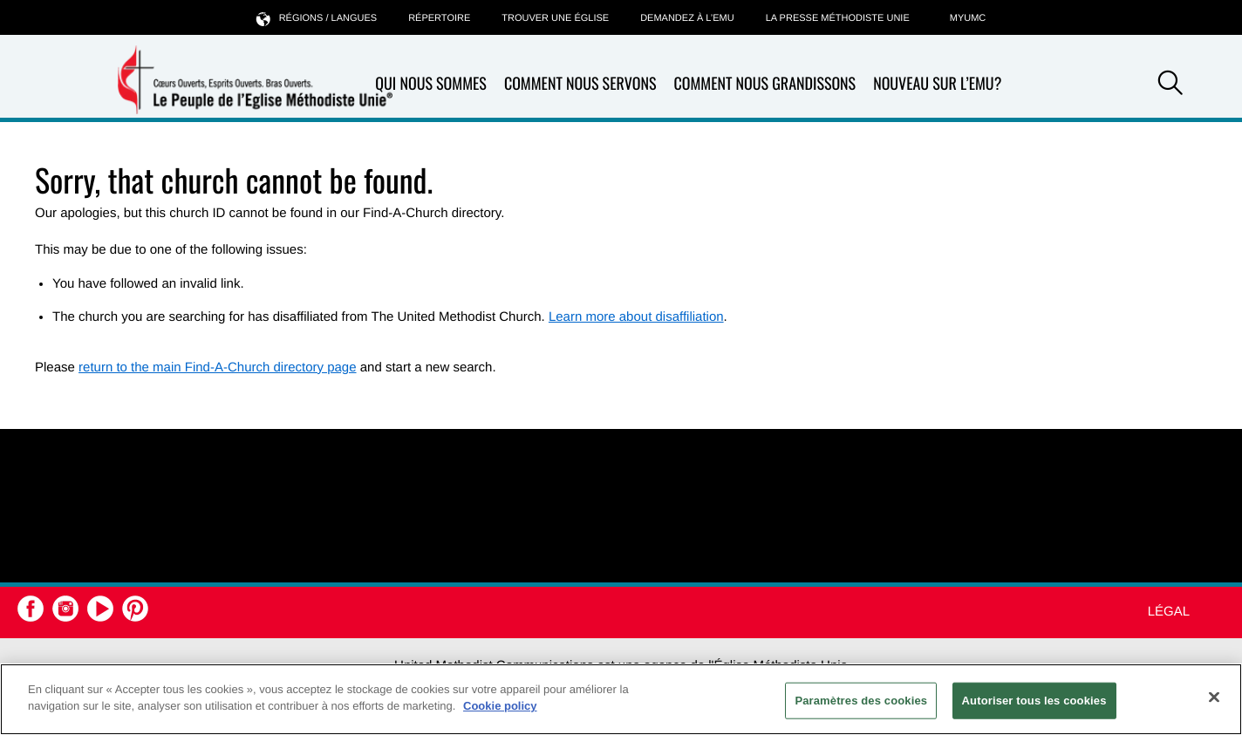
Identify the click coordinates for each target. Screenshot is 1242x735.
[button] (1170, 85)
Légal (1169, 611)
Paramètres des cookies (861, 700)
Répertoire (439, 18)
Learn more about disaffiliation (636, 317)
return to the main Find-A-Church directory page (217, 367)
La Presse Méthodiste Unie (838, 18)
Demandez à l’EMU (687, 18)
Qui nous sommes (430, 84)
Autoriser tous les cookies (1034, 700)
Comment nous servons (580, 84)
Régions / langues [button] (316, 18)
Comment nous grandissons (764, 84)
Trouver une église (555, 18)
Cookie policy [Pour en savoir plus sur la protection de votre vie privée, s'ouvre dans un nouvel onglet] (500, 705)
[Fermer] (1214, 696)
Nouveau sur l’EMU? (937, 83)
